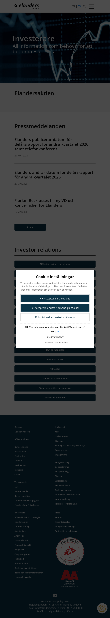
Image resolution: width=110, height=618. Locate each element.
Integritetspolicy (55, 336)
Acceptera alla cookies (55, 298)
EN (52, 331)
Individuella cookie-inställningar (55, 317)
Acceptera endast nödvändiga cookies (55, 307)
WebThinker (63, 342)
